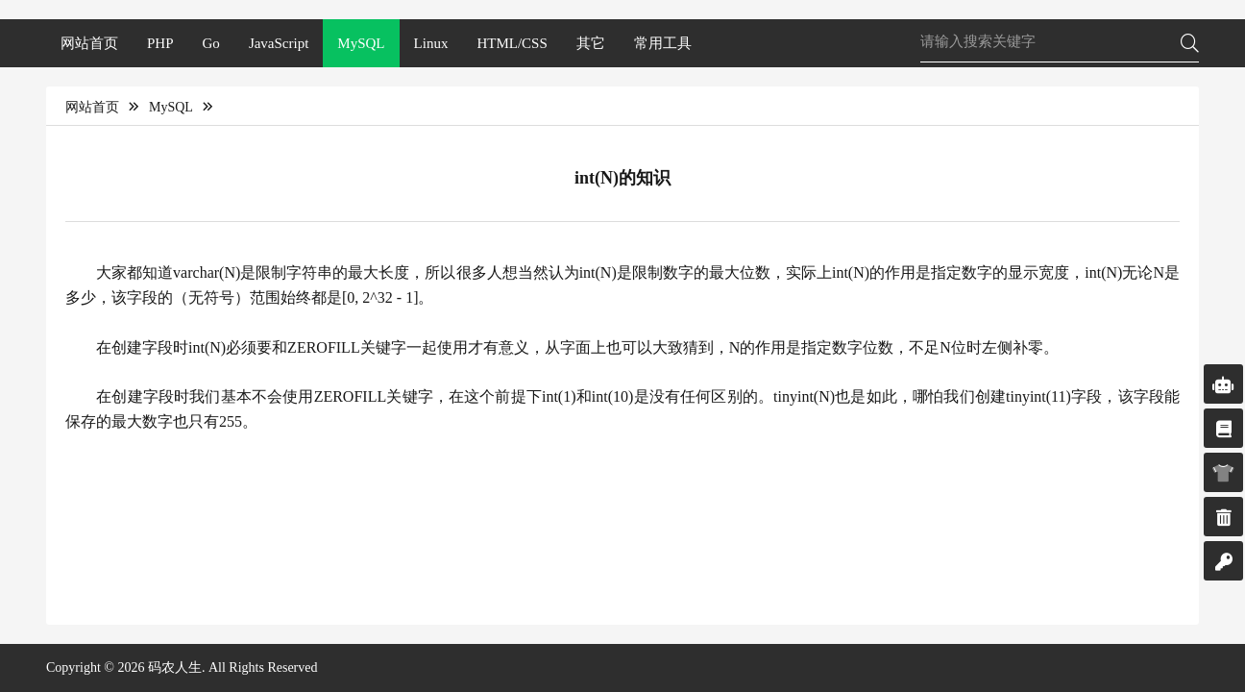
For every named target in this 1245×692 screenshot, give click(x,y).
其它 (590, 43)
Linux (431, 43)
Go (211, 43)
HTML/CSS (511, 43)
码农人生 (175, 667)
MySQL (360, 43)
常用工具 (663, 43)
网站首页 (89, 43)
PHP (160, 43)
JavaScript (278, 43)
